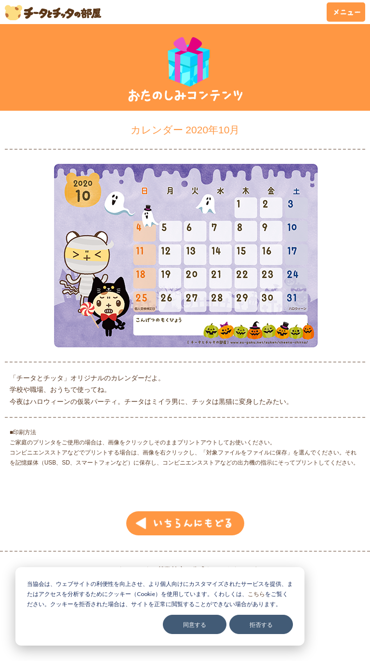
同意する (194, 624)
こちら (256, 593)
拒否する (261, 624)
